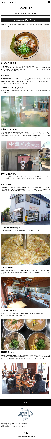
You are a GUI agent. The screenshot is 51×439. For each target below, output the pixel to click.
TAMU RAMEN (8, 2)
